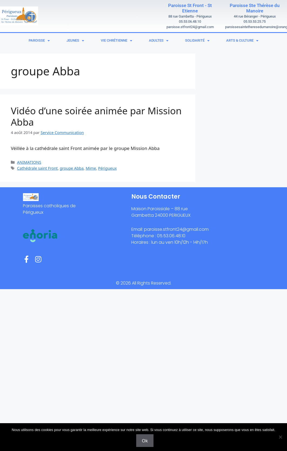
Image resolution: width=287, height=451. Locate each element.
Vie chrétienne (116, 40)
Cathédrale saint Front (37, 168)
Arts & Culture (242, 40)
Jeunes (75, 40)
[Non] (280, 437)
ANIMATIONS (29, 162)
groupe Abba (72, 168)
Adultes (158, 40)
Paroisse (39, 40)
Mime (91, 168)
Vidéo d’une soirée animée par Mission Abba (96, 116)
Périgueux (107, 168)
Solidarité (197, 40)
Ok (145, 440)
